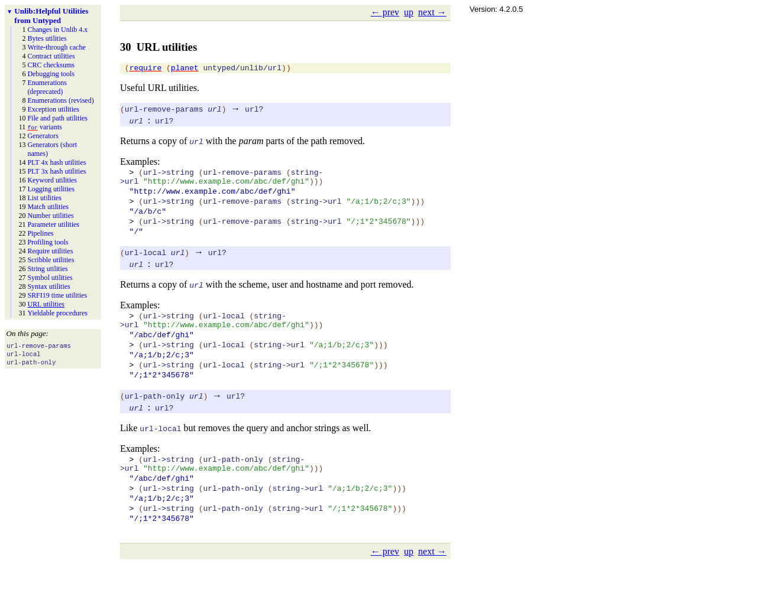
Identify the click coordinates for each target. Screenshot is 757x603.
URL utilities (45, 304)
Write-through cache (56, 47)
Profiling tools (47, 242)
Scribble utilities (50, 260)
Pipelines (40, 233)
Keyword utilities (52, 180)
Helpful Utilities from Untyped (51, 15)
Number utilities (50, 215)
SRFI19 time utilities (57, 295)
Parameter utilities (53, 224)
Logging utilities (51, 189)
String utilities (47, 269)
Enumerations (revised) (60, 100)
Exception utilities (53, 109)
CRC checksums (51, 65)
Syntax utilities (48, 286)
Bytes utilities (46, 38)
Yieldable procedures (57, 313)
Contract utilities (51, 56)
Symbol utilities (49, 277)
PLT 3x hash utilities (56, 171)
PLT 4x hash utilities (56, 162)
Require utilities (50, 251)
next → (432, 12)
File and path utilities (57, 118)
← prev (385, 12)
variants (44, 127)
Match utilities (48, 207)
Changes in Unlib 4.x (57, 29)
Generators (43, 136)
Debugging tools (51, 74)
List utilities (44, 198)
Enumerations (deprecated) (47, 87)
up (408, 12)
